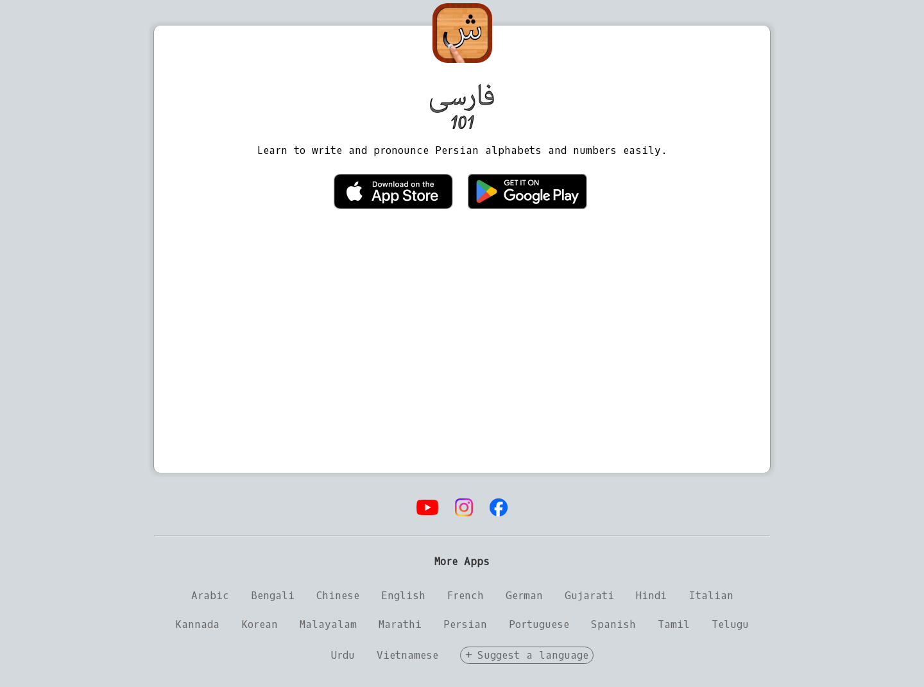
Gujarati (589, 595)
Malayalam (328, 624)
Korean (259, 624)
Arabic (210, 595)
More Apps (462, 561)
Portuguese (539, 624)
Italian (711, 595)
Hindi (651, 595)
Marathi (400, 624)
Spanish (613, 624)
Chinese (337, 595)
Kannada (197, 624)
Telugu (730, 624)
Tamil (674, 624)
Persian (465, 624)
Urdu (343, 655)
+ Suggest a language (526, 655)
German (524, 595)
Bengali (273, 595)
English (403, 595)
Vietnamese (407, 655)
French (465, 595)
